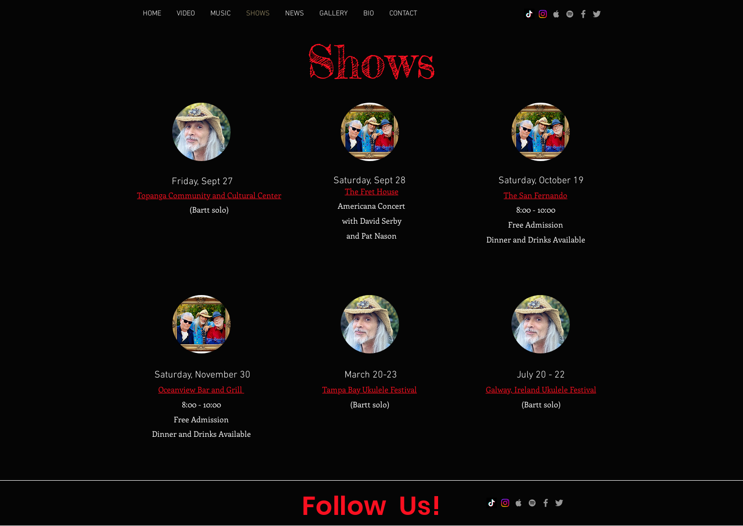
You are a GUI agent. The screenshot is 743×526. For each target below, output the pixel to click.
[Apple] (556, 14)
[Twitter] (597, 14)
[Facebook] (583, 14)
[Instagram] (542, 14)
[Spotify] (569, 14)
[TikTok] (529, 14)
